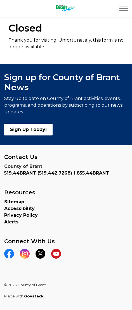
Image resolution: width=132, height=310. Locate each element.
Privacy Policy (21, 215)
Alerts (11, 222)
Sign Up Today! (28, 129)
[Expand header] (123, 8)
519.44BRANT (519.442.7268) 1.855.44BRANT (56, 173)
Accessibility (19, 208)
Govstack (34, 296)
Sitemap (14, 201)
